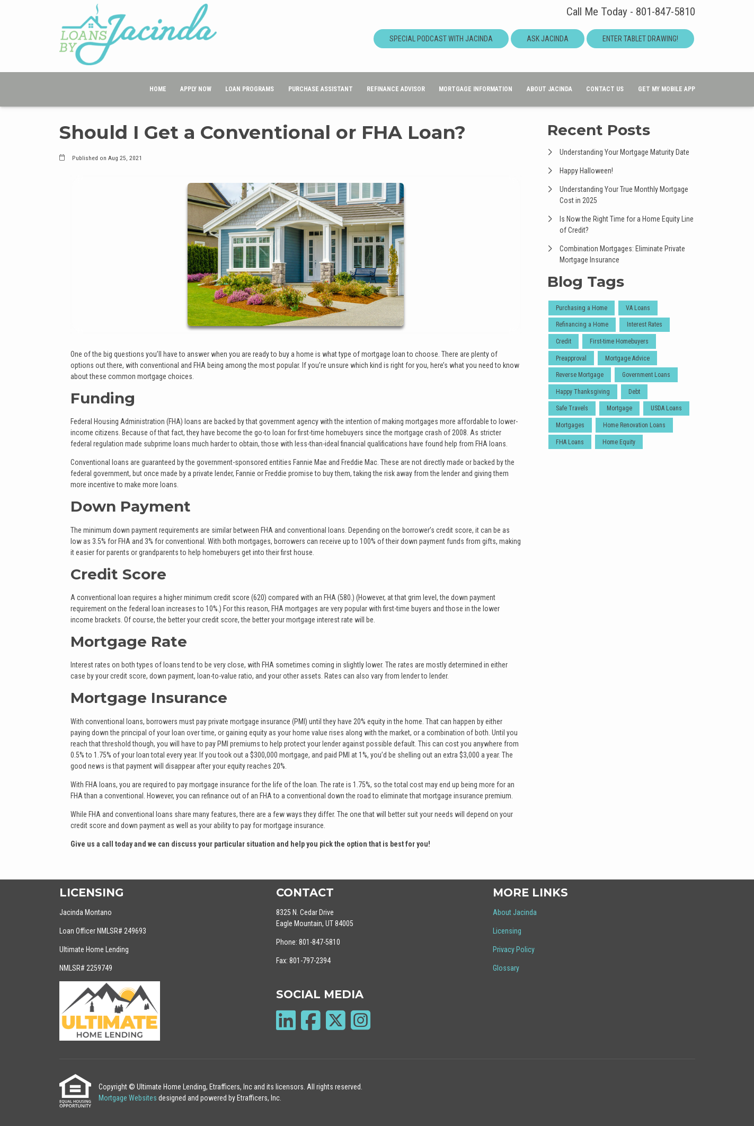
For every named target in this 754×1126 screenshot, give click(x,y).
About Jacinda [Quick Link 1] (515, 912)
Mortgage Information (475, 89)
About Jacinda (549, 89)
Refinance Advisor (396, 89)
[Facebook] (311, 1020)
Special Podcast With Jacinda (441, 38)
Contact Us (605, 89)
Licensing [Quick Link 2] (507, 931)
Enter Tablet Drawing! (640, 38)
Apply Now (195, 89)
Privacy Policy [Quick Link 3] (514, 949)
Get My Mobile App (666, 89)
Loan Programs (249, 89)
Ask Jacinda (548, 38)
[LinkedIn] (286, 1020)
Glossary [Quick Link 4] (506, 968)
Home (157, 89)
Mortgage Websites (128, 1098)
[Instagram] (360, 1020)
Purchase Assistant (320, 89)
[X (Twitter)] (335, 1020)
